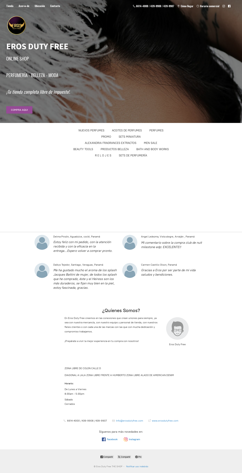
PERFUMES (156, 130)
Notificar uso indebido (137, 466)
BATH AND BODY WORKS (152, 149)
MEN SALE (150, 143)
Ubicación (40, 6)
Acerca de (24, 6)
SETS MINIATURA (130, 136)
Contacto (55, 6)
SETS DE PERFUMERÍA (133, 155)
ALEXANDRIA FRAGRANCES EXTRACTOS (110, 143)
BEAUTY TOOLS (83, 149)
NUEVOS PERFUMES (91, 130)
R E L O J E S (103, 155)
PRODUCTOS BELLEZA (115, 149)
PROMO (106, 136)
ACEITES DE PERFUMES (127, 130)
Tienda (9, 6)
